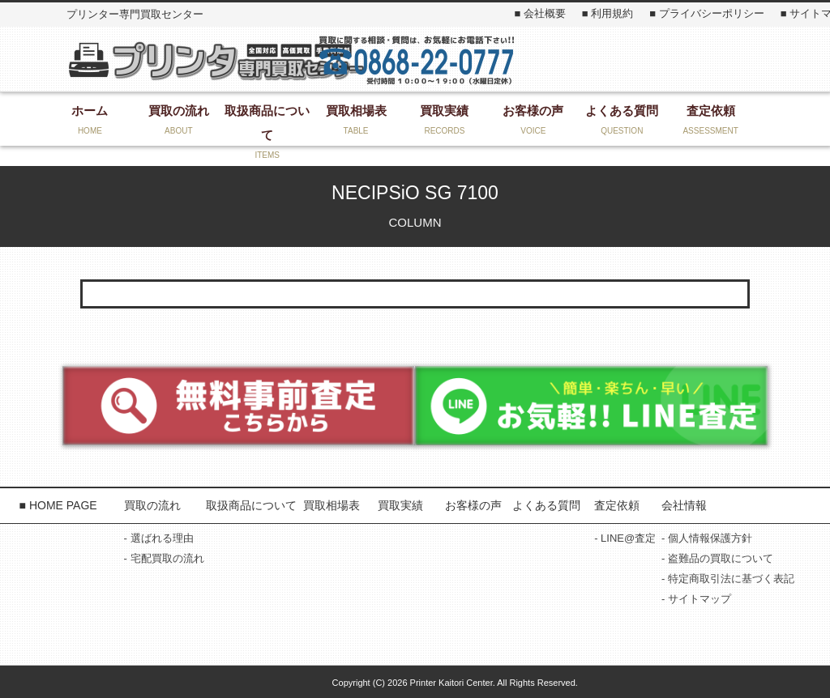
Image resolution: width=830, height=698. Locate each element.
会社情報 (684, 505)
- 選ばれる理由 (159, 538)
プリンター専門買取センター (215, 60)
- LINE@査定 (625, 538)
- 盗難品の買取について (717, 558)
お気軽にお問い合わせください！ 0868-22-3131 (417, 59)
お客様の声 (473, 505)
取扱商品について (251, 505)
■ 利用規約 (607, 13)
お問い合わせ (624, 59)
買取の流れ (152, 505)
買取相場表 (331, 505)
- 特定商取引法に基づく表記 (727, 578)
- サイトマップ (696, 599)
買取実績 (400, 505)
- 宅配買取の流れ (164, 558)
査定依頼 (617, 505)
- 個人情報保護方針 (706, 538)
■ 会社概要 (539, 13)
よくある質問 (546, 505)
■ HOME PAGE (58, 505)
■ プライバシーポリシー (706, 13)
